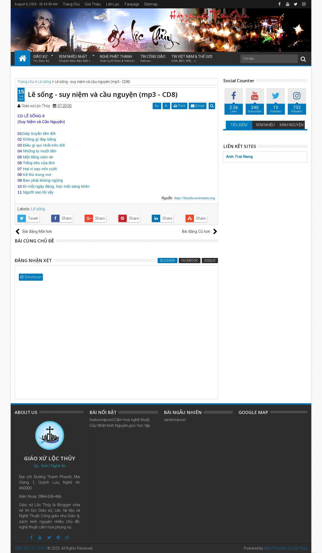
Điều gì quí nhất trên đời (44, 145)
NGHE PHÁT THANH (117, 58)
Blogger (167, 260)
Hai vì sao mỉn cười (40, 169)
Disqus (209, 260)
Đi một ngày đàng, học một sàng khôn (56, 186)
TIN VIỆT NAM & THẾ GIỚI (191, 58)
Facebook (189, 260)
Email (198, 106)
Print (180, 106)
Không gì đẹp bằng (39, 139)
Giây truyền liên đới (39, 133)
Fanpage (132, 4)
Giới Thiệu (93, 4)
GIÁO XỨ (41, 58)
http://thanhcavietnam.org (194, 198)
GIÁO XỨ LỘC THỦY (31, 548)
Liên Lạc (112, 4)
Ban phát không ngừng (43, 180)
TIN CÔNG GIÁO (152, 58)
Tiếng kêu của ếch (39, 163)
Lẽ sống (38, 209)
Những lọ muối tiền (39, 151)
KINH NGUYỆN (291, 125)
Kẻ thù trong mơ (37, 174)
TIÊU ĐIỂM (239, 125)
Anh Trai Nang (239, 156)
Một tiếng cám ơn (38, 157)
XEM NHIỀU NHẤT (74, 58)
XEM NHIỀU (265, 125)
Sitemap (151, 4)
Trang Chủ (71, 4)
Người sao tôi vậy (38, 192)
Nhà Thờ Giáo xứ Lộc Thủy (285, 548)
